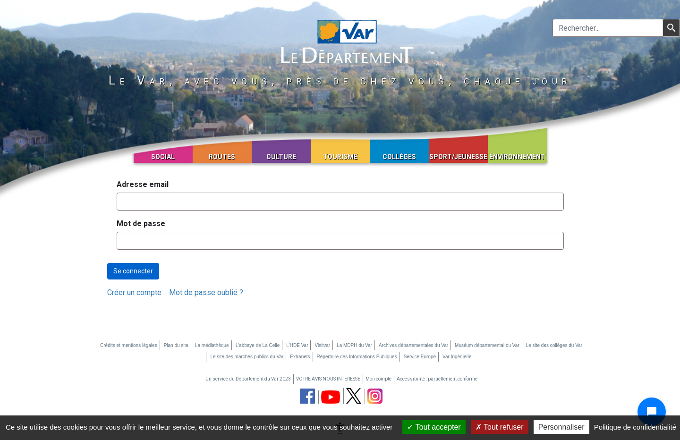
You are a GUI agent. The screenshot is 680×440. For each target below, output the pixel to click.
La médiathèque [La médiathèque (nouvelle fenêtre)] (212, 345)
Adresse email (143, 184)
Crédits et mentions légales (128, 345)
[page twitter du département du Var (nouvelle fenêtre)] (353, 396)
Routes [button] (222, 157)
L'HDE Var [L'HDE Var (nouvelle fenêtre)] (297, 345)
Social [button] (163, 157)
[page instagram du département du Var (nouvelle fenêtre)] (374, 396)
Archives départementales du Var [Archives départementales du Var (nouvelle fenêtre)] (413, 345)
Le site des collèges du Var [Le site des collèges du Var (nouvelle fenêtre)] (554, 345)
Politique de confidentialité (635, 427)
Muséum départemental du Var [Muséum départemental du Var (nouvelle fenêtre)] (487, 345)
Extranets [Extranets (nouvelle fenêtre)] (300, 356)
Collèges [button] (399, 157)
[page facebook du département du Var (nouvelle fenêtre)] (307, 396)
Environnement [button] (517, 157)
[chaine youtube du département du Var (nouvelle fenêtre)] (330, 397)
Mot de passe (141, 223)
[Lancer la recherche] (671, 28)
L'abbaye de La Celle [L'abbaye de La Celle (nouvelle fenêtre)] (258, 345)
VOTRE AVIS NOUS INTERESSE (328, 378)
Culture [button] (281, 157)
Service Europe (420, 356)
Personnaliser (561, 427)
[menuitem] (134, 292)
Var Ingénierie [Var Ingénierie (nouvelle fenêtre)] (457, 356)
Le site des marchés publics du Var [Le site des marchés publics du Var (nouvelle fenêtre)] (246, 356)
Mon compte (378, 378)
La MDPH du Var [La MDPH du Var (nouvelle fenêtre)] (354, 345)
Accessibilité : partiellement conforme (437, 378)
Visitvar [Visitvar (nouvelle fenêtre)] (322, 345)
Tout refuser (500, 427)
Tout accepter (433, 427)
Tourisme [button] (340, 157)
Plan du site (176, 345)
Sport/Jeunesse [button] (458, 157)
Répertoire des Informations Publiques (357, 356)
